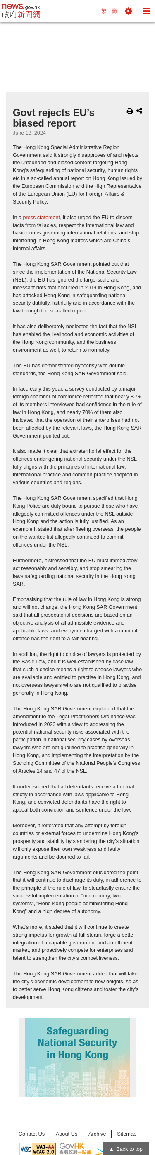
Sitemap (126, 1134)
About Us (67, 1134)
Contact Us (32, 1134)
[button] (128, 11)
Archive (97, 1134)
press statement (41, 217)
